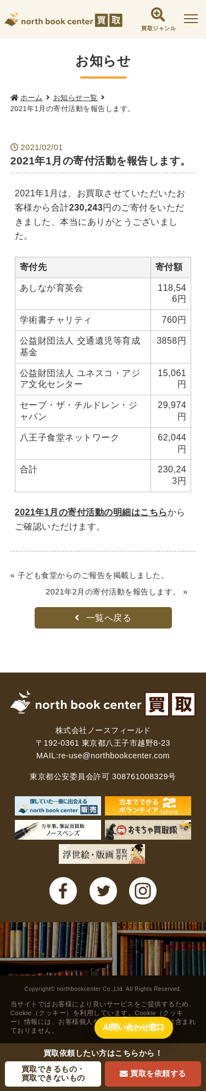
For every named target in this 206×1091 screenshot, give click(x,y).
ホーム (31, 97)
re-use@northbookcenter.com (114, 755)
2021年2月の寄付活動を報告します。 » (117, 591)
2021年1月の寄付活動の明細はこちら (91, 512)
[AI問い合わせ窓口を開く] (133, 1028)
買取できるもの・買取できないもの (53, 1073)
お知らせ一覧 (75, 97)
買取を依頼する (153, 1073)
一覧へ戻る (103, 617)
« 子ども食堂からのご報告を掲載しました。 (89, 575)
